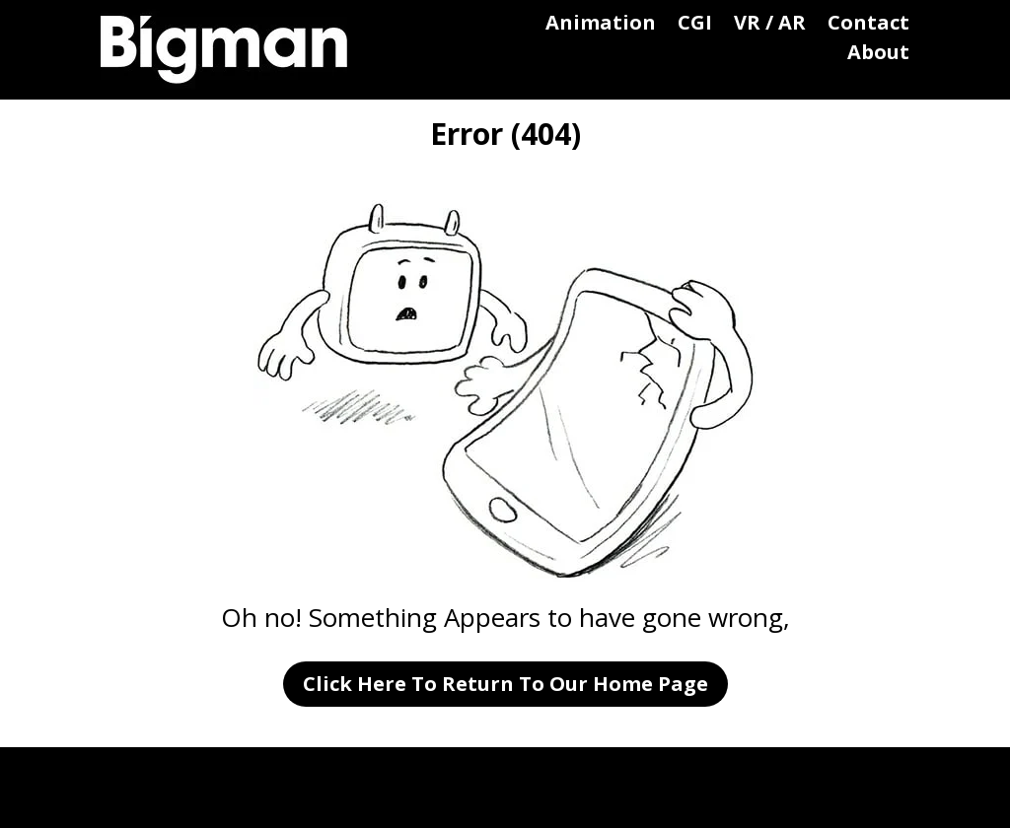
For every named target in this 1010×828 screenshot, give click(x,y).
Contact (868, 25)
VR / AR (770, 25)
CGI (695, 25)
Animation (600, 25)
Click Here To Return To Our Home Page (505, 683)
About (878, 55)
